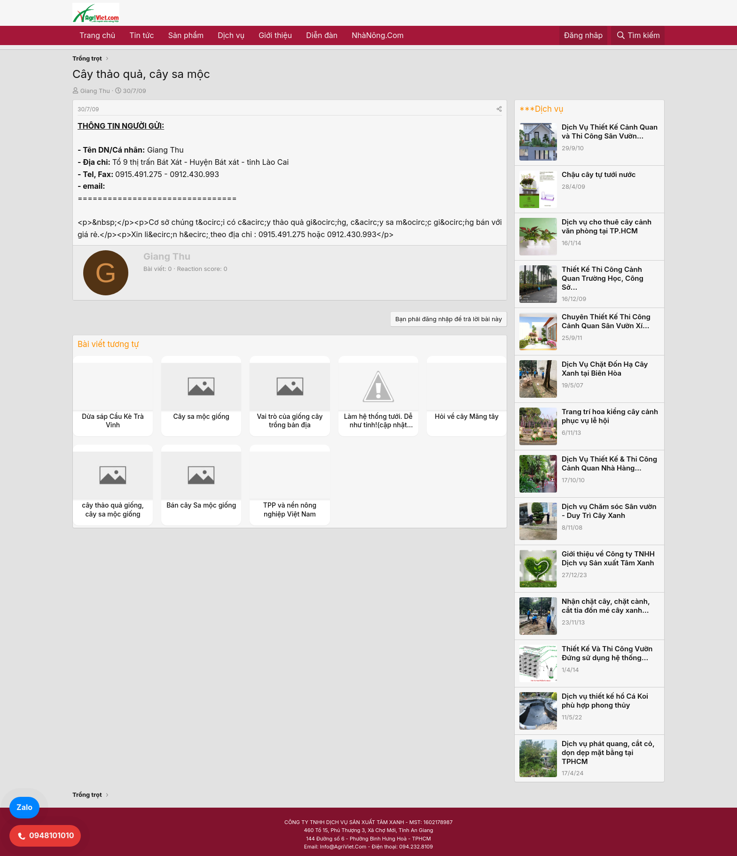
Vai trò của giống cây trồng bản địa (289, 420)
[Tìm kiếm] (638, 36)
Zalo (24, 807)
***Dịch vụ (541, 109)
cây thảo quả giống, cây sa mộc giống (113, 509)
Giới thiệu (275, 35)
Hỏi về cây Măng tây (467, 416)
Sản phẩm (186, 35)
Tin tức (141, 35)
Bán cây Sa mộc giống (201, 505)
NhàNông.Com (378, 35)
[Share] (499, 109)
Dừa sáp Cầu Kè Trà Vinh (113, 420)
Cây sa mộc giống (201, 416)
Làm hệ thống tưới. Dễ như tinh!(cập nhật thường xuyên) (378, 424)
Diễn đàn (321, 35)
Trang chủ (97, 35)
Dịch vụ (231, 35)
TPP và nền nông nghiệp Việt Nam (289, 509)
